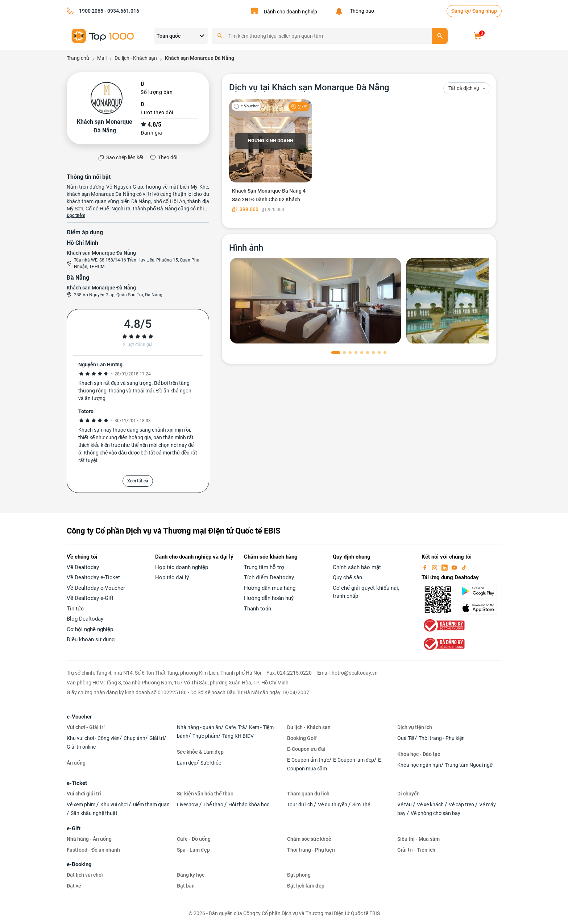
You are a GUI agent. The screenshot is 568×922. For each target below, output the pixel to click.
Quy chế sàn (347, 577)
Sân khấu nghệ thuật (94, 813)
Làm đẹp (186, 763)
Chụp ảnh (134, 738)
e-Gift (73, 828)
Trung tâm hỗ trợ (264, 567)
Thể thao (213, 804)
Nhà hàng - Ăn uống (89, 839)
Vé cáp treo (462, 804)
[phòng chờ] (315, 300)
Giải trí (156, 738)
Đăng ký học (190, 875)
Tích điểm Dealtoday (269, 577)
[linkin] (445, 567)
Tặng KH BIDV (238, 736)
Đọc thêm (76, 215)
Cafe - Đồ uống (194, 839)
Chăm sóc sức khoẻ (309, 839)
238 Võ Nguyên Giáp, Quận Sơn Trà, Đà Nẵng (118, 294)
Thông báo (361, 11)
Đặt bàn (186, 886)
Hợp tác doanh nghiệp (181, 567)
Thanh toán (257, 608)
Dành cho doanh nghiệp (290, 12)
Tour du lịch (300, 804)
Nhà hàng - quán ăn (199, 727)
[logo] (103, 35)
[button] (335, 352)
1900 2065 (91, 11)
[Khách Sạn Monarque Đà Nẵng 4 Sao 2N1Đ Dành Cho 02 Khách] (270, 157)
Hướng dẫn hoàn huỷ (269, 598)
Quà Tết (406, 738)
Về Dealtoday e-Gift (90, 598)
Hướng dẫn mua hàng (269, 588)
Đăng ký (460, 11)
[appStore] (480, 608)
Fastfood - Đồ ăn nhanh (93, 850)
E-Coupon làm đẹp (353, 760)
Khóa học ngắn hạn (419, 765)
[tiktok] (464, 567)
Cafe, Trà (235, 727)
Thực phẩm (205, 736)
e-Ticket (77, 783)
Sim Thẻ (361, 804)
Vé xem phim (81, 804)
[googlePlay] (480, 591)
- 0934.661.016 (121, 11)
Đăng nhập (484, 11)
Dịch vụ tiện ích (414, 727)
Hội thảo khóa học (248, 804)
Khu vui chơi (114, 804)
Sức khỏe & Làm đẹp (200, 752)
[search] (440, 36)
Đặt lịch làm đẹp (305, 886)
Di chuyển (408, 794)
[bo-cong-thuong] (443, 625)
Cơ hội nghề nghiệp (90, 629)
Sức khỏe (210, 763)
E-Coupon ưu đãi (306, 749)
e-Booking (79, 864)
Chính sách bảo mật (357, 567)
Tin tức (75, 608)
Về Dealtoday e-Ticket (93, 577)
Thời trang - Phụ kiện (442, 738)
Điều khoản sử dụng (91, 639)
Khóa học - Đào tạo (418, 754)
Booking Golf (302, 738)
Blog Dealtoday (85, 619)
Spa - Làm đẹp (193, 850)
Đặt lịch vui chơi (85, 875)
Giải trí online (81, 747)
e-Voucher (79, 716)
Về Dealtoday (83, 567)
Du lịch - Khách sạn (309, 727)
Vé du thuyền (333, 804)
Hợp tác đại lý (172, 577)
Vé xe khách (431, 804)
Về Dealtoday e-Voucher (96, 588)
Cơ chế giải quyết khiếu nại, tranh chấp (366, 592)
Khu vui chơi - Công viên (93, 738)
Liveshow (188, 804)
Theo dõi (167, 157)
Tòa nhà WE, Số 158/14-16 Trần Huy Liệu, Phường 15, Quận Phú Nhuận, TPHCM (136, 263)
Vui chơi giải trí (84, 794)
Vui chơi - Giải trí (86, 727)
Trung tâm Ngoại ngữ (469, 765)
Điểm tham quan (151, 804)
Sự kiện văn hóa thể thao (205, 794)
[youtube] (455, 567)
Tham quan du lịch (308, 794)
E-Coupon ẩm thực (308, 760)
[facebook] (426, 567)
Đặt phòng (299, 875)
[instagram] (435, 567)
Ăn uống (76, 763)
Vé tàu (405, 804)
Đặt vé (74, 886)
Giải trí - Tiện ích (416, 850)
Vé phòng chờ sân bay (435, 813)
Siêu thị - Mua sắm (418, 839)
